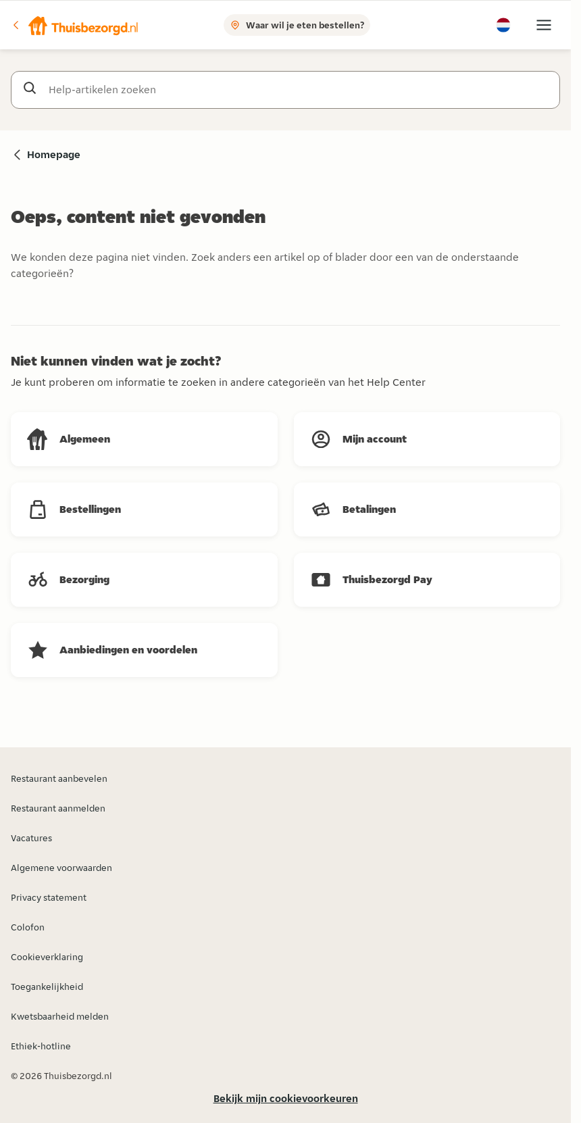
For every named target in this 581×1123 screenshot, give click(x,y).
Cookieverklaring (47, 957)
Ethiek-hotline (41, 1046)
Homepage (53, 154)
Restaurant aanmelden (58, 808)
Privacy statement (48, 897)
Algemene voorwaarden (61, 868)
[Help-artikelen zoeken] (299, 90)
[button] (75, 25)
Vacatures (31, 838)
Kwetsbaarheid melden (60, 1016)
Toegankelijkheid (47, 986)
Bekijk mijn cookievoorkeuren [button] (285, 1098)
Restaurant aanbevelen (59, 778)
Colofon (28, 927)
